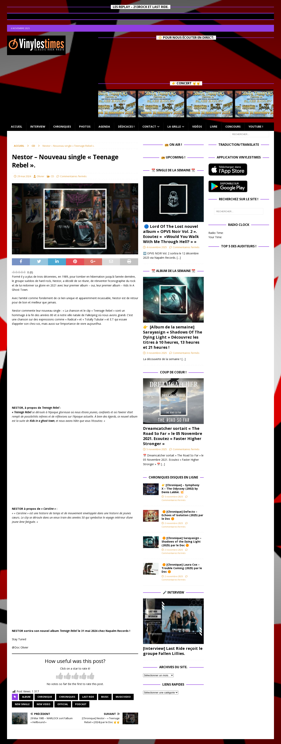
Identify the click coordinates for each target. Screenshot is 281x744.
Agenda (104, 126)
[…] (179, 257)
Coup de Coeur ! (173, 372)
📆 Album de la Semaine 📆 (173, 271)
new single (22, 704)
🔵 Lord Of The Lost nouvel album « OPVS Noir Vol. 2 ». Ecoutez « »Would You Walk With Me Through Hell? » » (171, 234)
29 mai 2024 (24, 176)
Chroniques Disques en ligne (173, 477)
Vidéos (197, 126)
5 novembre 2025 (157, 449)
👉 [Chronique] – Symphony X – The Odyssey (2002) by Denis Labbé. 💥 (180, 488)
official (62, 704)
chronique (44, 696)
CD (52, 176)
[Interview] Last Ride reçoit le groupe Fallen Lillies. (173, 651)
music (105, 696)
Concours (233, 126)
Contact (149, 126)
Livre (213, 126)
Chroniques (62, 126)
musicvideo (123, 696)
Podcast (80, 704)
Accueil (16, 126)
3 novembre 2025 (157, 353)
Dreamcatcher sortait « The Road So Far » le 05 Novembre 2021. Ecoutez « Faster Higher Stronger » (172, 436)
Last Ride (88, 696)
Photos (85, 126)
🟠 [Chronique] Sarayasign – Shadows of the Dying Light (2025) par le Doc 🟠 (181, 541)
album (26, 696)
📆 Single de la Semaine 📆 (173, 170)
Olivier (40, 176)
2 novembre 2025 (174, 523)
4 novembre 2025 (157, 247)
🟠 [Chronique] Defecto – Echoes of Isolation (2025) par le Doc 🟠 (182, 515)
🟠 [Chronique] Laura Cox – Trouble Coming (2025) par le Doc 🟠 (182, 568)
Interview (37, 126)
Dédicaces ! (126, 126)
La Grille (174, 126)
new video (43, 704)
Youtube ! (256, 126)
